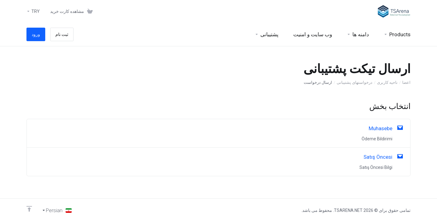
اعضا (406, 82)
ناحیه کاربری (387, 82)
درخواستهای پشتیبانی (354, 82)
